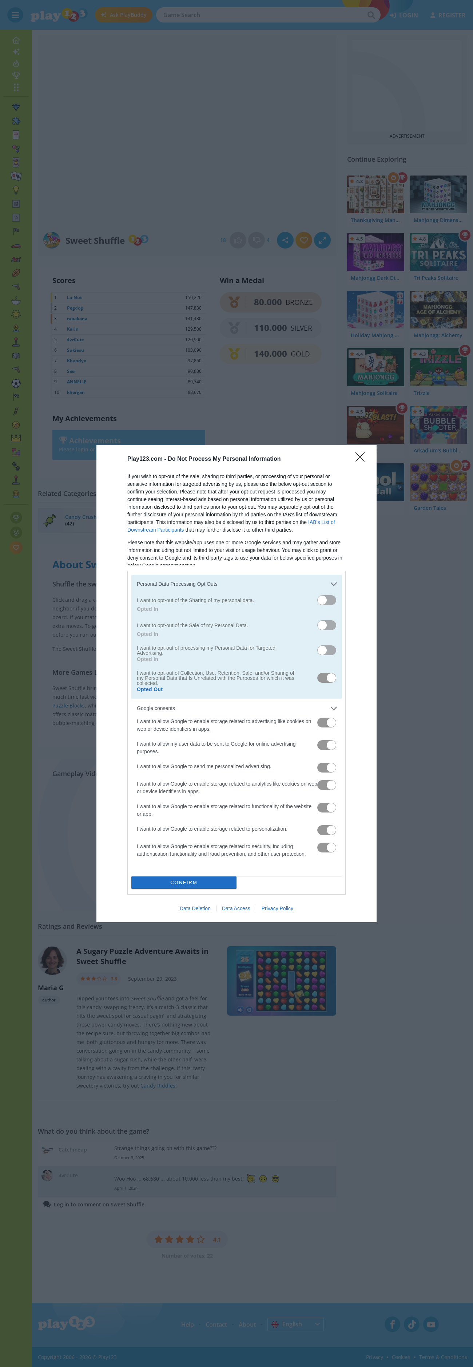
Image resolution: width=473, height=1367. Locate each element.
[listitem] (236, 584)
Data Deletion (195, 908)
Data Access (236, 908)
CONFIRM (184, 882)
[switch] (326, 600)
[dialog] (236, 683)
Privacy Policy (277, 908)
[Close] (362, 459)
